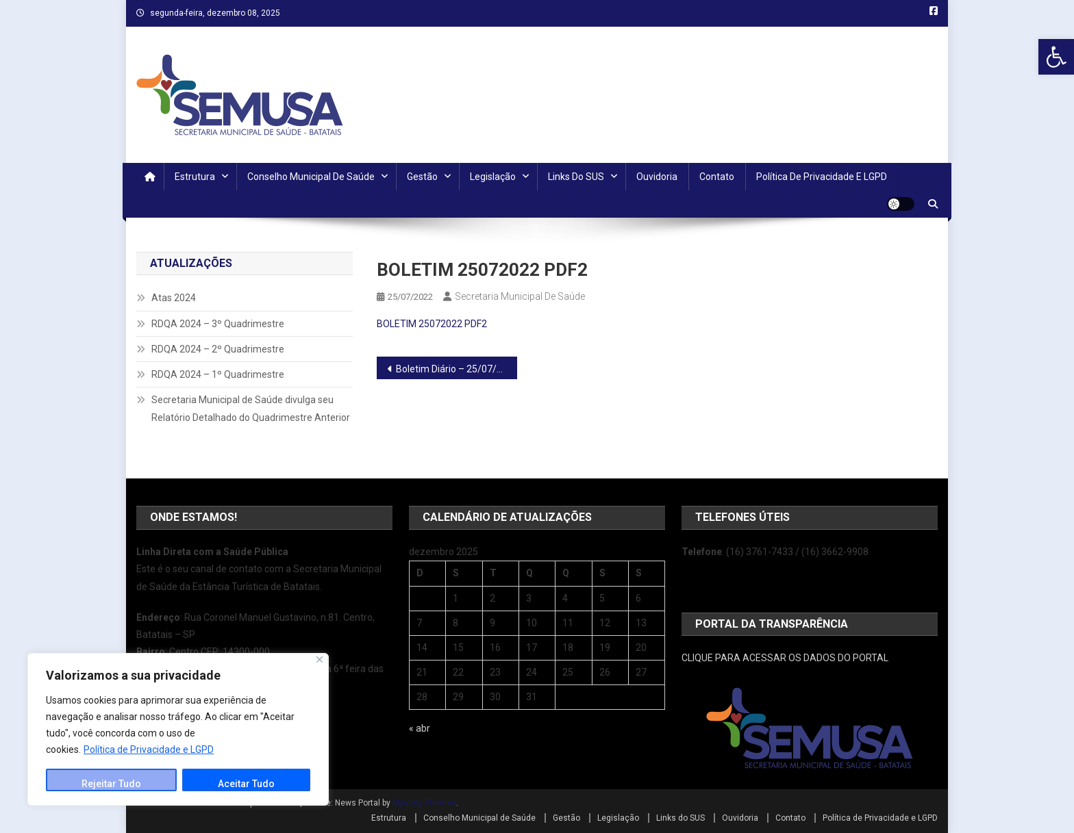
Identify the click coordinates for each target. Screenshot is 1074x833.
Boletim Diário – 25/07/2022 (456, 368)
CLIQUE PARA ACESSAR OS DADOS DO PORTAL (785, 657)
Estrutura (195, 176)
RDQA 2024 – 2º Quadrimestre (217, 349)
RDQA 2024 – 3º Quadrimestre (217, 323)
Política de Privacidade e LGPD (149, 749)
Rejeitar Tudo (111, 783)
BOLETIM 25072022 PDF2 (432, 323)
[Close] (319, 659)
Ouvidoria (656, 176)
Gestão (422, 176)
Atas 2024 (173, 297)
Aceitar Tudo (246, 783)
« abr (419, 728)
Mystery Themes (424, 803)
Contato (716, 176)
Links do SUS (576, 176)
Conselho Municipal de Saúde (311, 176)
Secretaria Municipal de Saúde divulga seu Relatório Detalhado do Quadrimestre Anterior (250, 408)
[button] (1056, 57)
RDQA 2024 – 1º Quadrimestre (217, 374)
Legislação (493, 176)
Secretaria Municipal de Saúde (520, 296)
